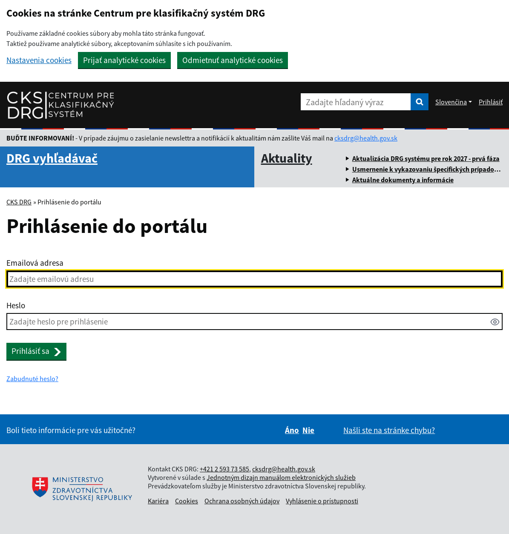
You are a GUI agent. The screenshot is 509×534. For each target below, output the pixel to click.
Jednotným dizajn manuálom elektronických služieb (281, 477)
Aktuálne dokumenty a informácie (403, 179)
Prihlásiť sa (36, 351)
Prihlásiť (491, 102)
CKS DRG (19, 202)
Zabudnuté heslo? (32, 378)
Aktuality (286, 158)
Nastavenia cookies (39, 60)
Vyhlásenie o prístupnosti (322, 501)
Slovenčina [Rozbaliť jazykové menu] (451, 102)
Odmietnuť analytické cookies (232, 60)
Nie (308, 430)
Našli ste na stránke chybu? (389, 430)
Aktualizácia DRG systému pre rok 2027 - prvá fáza (426, 158)
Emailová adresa (34, 263)
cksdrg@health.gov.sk (365, 138)
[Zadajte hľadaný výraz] (356, 101)
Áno (292, 430)
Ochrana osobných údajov (241, 501)
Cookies (186, 501)
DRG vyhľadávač (52, 158)
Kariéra (158, 501)
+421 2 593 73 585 (224, 469)
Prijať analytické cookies (124, 60)
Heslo (15, 305)
